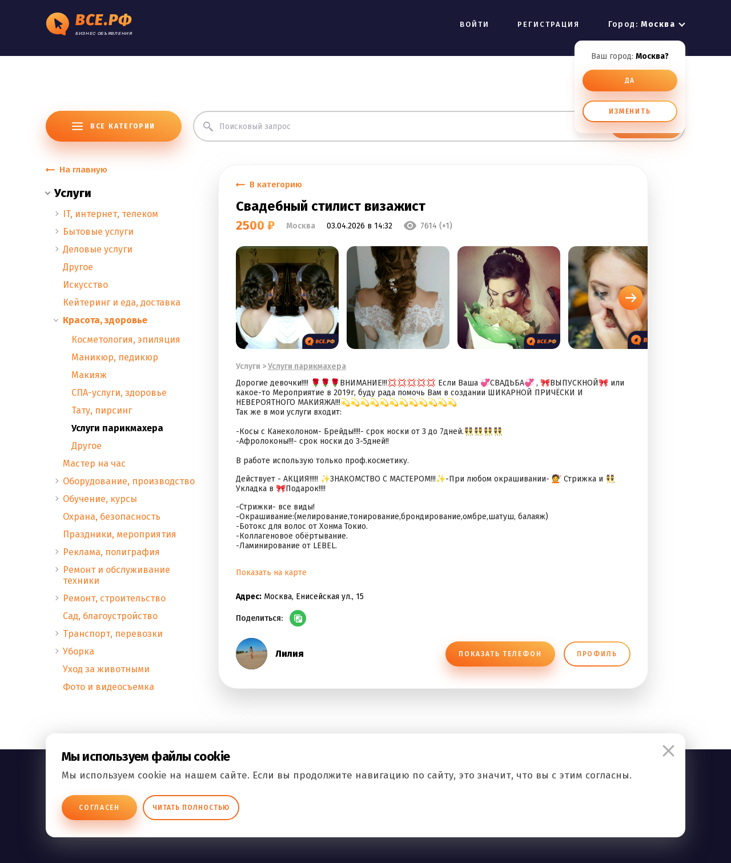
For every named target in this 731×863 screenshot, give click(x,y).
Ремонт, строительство (114, 598)
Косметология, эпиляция (125, 339)
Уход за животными (106, 669)
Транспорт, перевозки (113, 633)
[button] (630, 298)
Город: (641, 24)
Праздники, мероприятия (119, 534)
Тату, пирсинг (101, 410)
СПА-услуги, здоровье (119, 392)
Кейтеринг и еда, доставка (121, 302)
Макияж (89, 375)
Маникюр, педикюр (114, 357)
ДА (630, 81)
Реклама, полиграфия (111, 552)
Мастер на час (94, 463)
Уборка (78, 651)
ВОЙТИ (474, 24)
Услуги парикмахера (117, 428)
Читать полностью (191, 808)
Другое (78, 267)
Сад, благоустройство (110, 616)
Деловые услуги (97, 249)
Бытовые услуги (98, 231)
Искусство (85, 284)
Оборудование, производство (129, 481)
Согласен (99, 808)
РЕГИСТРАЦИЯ (548, 24)
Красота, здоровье (105, 320)
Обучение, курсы (100, 498)
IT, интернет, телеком (110, 213)
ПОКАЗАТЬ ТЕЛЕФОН (500, 654)
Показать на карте (271, 572)
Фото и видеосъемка (108, 686)
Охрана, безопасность (111, 516)
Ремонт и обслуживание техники (116, 575)
